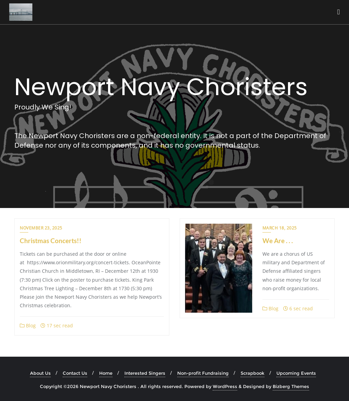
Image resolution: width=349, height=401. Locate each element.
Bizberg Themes (291, 386)
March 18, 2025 (279, 228)
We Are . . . (277, 240)
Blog (28, 325)
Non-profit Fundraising (203, 373)
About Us (40, 373)
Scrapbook (252, 373)
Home (105, 373)
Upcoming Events (296, 373)
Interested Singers (144, 373)
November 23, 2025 (41, 228)
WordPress (225, 386)
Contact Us (75, 373)
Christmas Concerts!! (50, 240)
